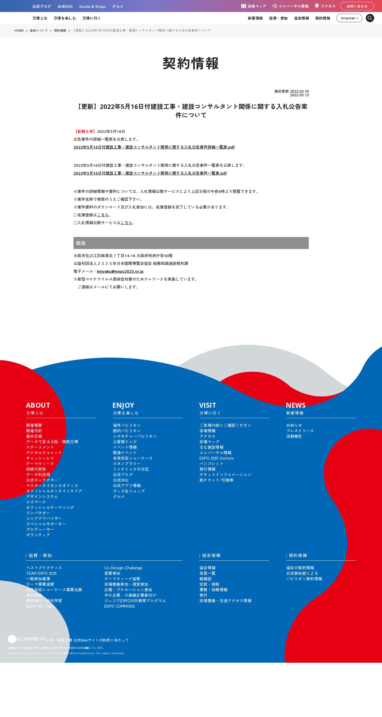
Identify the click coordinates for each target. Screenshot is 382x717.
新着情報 (255, 18)
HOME (19, 30)
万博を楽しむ (65, 18)
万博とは (39, 18)
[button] (366, 348)
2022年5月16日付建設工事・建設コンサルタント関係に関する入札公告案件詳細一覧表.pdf (154, 147)
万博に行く (91, 18)
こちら (103, 214)
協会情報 (301, 18)
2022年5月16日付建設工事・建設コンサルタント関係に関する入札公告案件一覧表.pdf (150, 173)
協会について (40, 30)
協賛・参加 (278, 18)
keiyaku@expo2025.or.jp (120, 271)
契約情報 (322, 18)
